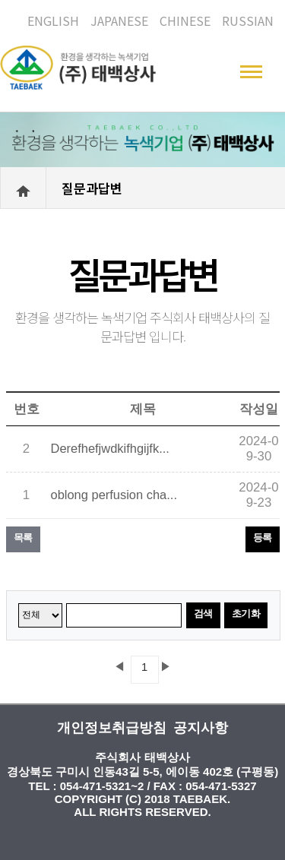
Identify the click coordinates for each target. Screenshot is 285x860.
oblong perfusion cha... (114, 494)
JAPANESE (119, 20)
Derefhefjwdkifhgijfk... (110, 448)
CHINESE (185, 20)
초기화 (246, 613)
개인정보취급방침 (111, 727)
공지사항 (200, 727)
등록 (262, 537)
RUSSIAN (248, 20)
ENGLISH (53, 20)
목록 (23, 537)
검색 (203, 613)
